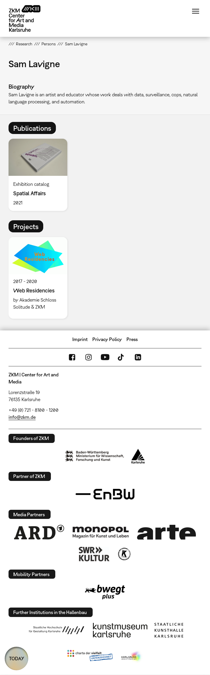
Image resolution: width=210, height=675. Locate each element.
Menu (195, 11)
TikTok (121, 357)
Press (132, 339)
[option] (40, 175)
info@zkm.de (22, 417)
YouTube (105, 357)
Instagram (88, 357)
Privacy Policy (107, 339)
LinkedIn (138, 357)
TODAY (16, 658)
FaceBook (72, 357)
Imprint (80, 339)
